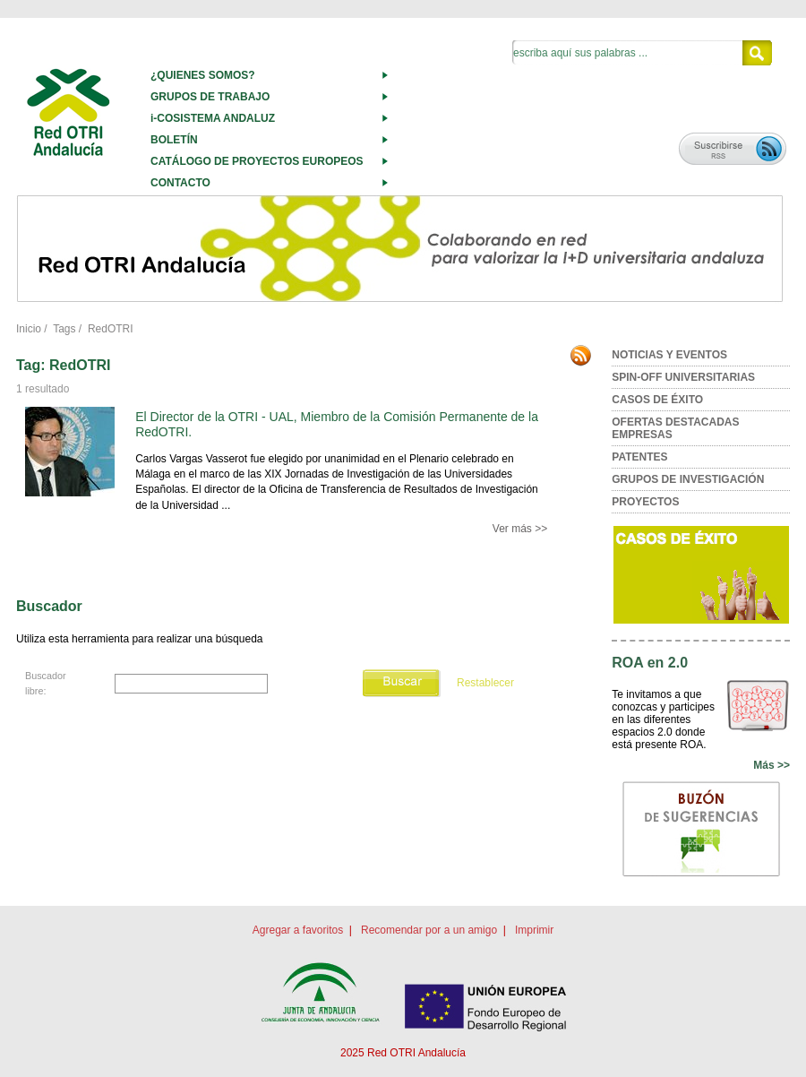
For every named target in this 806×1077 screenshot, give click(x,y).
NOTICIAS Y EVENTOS (669, 355)
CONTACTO (180, 183)
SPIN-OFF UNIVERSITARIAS (683, 377)
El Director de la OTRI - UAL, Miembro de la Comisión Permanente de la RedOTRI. (336, 424)
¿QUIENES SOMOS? (202, 75)
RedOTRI (110, 329)
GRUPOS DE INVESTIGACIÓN (688, 479)
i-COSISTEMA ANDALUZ (212, 118)
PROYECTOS (645, 501)
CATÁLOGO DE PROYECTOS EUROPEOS (257, 161)
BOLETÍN (174, 140)
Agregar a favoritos (298, 930)
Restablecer (485, 682)
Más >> (771, 765)
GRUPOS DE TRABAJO (210, 96)
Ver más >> (520, 528)
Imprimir (534, 930)
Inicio (28, 329)
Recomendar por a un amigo (429, 930)
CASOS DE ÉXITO (657, 399)
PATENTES (639, 457)
